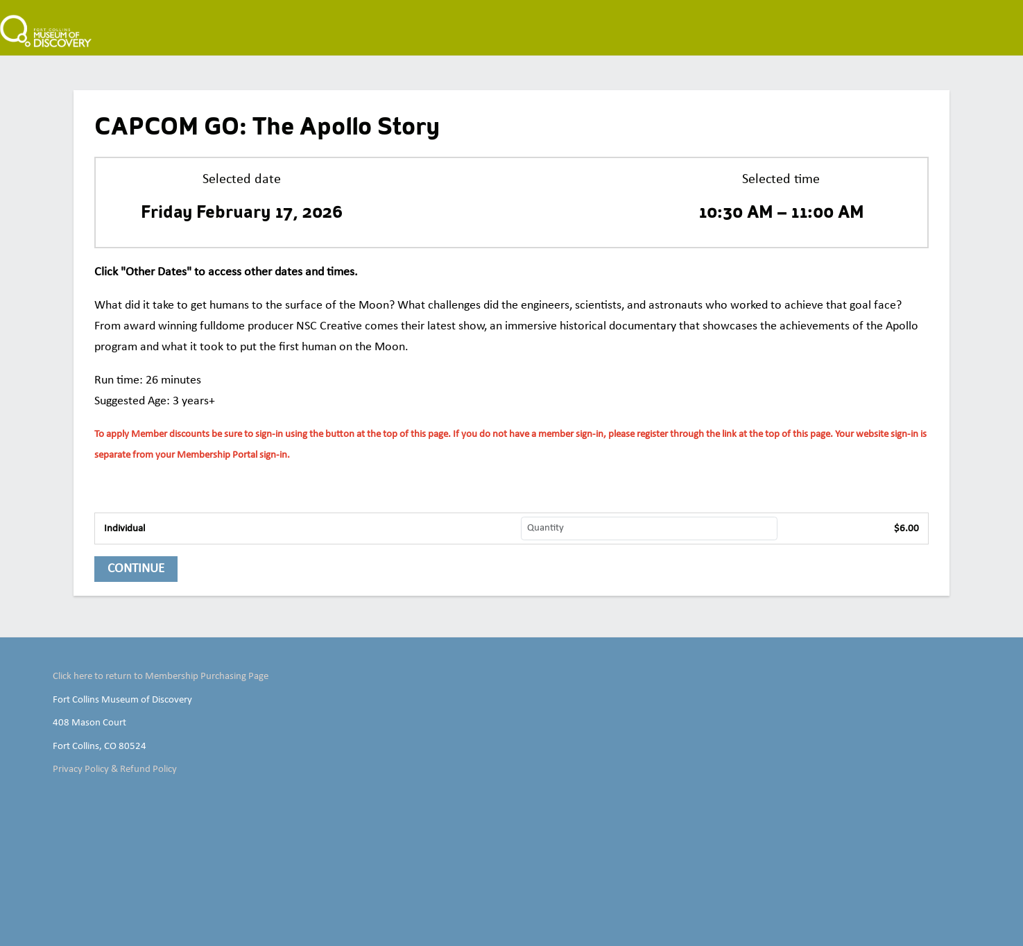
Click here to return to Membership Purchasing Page (160, 676)
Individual (124, 528)
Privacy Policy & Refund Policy (115, 769)
